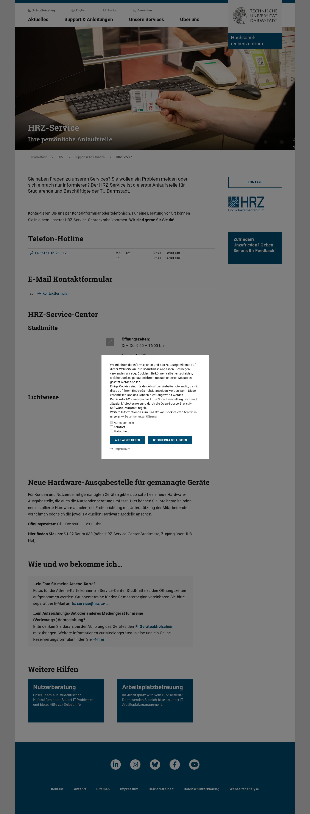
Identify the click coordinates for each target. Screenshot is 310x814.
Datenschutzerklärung (139, 416)
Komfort (117, 427)
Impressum (120, 448)
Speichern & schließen (170, 440)
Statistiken (119, 431)
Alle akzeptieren (127, 440)
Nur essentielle (122, 422)
